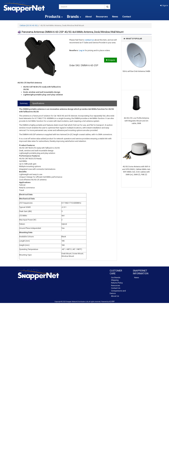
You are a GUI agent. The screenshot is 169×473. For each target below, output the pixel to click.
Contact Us (115, 288)
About (88, 16)
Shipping (115, 280)
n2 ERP (112, 301)
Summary (24, 103)
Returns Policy (117, 283)
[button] (164, 5)
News (115, 16)
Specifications (38, 103)
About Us (115, 296)
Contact (126, 16)
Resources (102, 16)
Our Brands (115, 277)
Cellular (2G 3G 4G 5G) (29, 25)
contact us (89, 40)
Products (54, 16)
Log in (81, 50)
